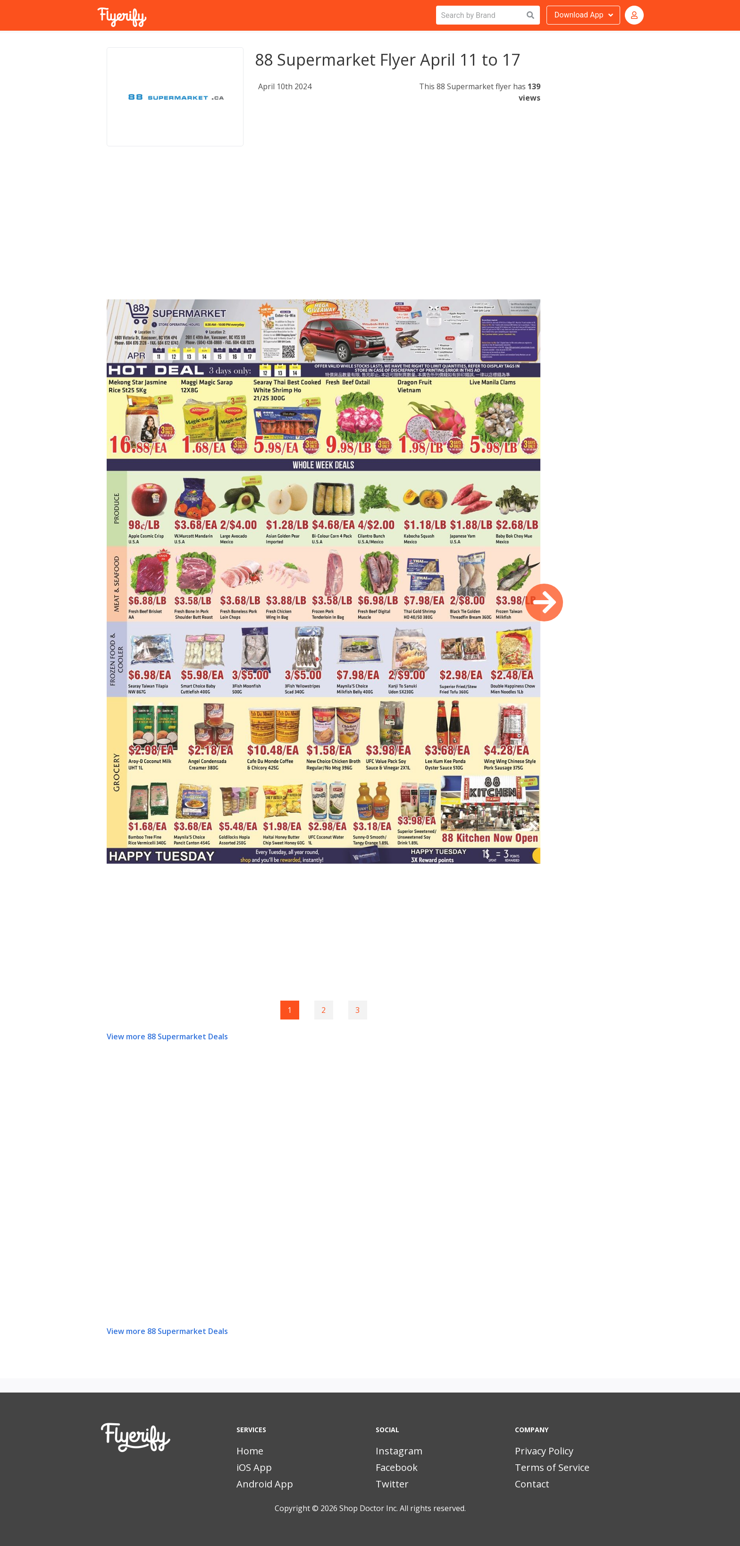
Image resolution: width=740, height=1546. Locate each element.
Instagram (399, 1450)
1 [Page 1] (289, 1010)
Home (249, 1450)
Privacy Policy (544, 1450)
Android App (264, 1484)
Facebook (397, 1467)
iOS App (254, 1467)
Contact (532, 1484)
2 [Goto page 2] (323, 1010)
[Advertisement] (323, 233)
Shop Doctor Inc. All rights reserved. (402, 1508)
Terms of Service (552, 1467)
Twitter (392, 1484)
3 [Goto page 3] (357, 1010)
